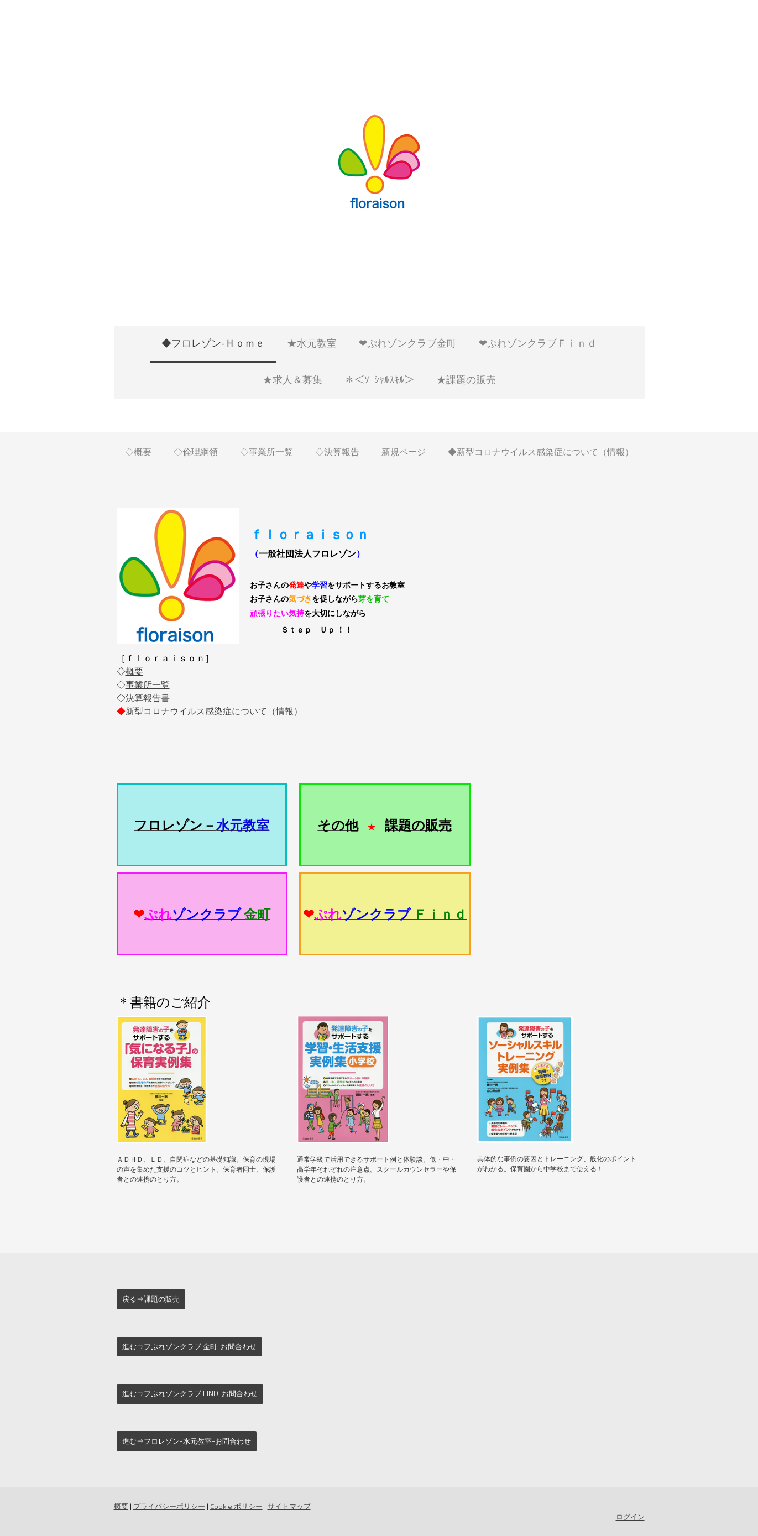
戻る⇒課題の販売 (151, 1298)
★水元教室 (312, 343)
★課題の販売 (466, 379)
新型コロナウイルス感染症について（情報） (214, 711)
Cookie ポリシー (236, 1506)
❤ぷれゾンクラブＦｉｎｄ (538, 343)
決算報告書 (148, 697)
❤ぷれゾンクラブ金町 (408, 343)
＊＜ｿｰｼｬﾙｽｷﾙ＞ (379, 379)
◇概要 (138, 451)
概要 (134, 671)
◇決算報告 (337, 451)
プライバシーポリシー (169, 1506)
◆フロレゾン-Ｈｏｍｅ (213, 343)
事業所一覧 (148, 684)
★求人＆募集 (292, 379)
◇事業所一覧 (266, 451)
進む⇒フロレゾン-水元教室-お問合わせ (186, 1440)
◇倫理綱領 (196, 451)
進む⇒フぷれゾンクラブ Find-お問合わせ (190, 1393)
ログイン (630, 1516)
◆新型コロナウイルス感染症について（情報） (541, 451)
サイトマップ (289, 1506)
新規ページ (403, 451)
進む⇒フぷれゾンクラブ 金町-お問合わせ (189, 1346)
